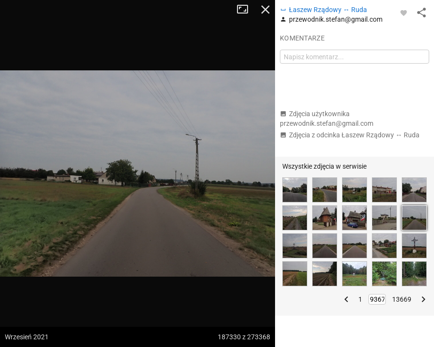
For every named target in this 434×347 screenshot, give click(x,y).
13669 (401, 299)
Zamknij (265, 9)
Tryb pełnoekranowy (246, 9)
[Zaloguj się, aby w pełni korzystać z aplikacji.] (403, 12)
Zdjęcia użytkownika (326, 118)
